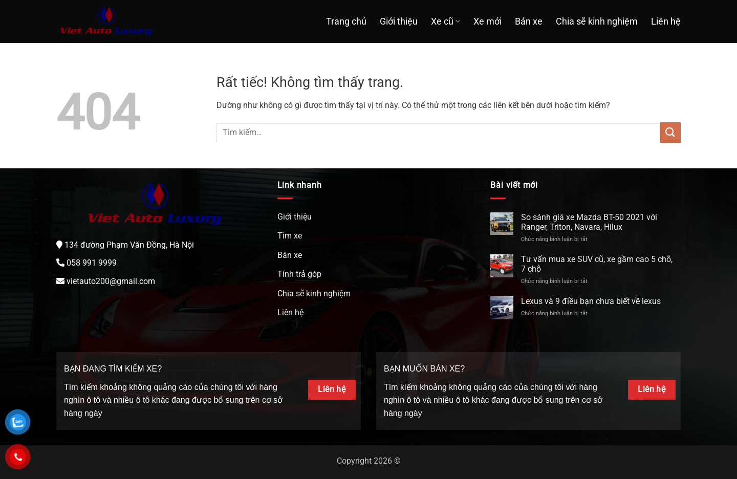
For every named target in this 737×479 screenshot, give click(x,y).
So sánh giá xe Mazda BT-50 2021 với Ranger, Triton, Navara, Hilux (589, 222)
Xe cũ (445, 21)
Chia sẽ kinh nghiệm (597, 21)
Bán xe (529, 21)
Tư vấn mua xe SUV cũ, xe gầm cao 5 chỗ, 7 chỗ (597, 264)
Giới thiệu (399, 21)
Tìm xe (289, 236)
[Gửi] (670, 132)
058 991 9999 (92, 263)
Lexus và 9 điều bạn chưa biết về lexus (591, 301)
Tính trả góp (299, 274)
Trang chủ (346, 21)
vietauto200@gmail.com (111, 281)
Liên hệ (666, 21)
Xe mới (487, 21)
